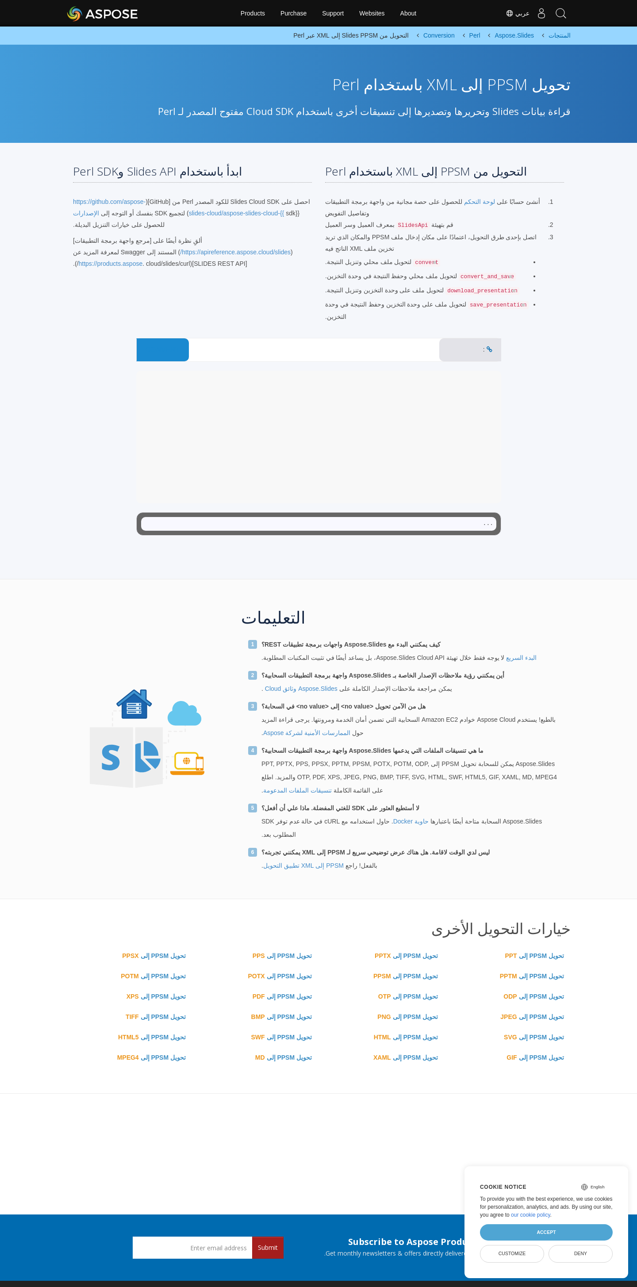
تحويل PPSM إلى (534, 955)
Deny (580, 1253)
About (408, 13)
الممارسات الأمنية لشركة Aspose (306, 732)
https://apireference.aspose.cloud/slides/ (235, 252)
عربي (512, 13)
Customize (512, 1253)
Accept (546, 1232)
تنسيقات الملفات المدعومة (297, 790)
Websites (371, 13)
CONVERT (163, 349)
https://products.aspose (110, 263)
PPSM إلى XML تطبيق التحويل (303, 865)
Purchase (293, 13)
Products (253, 13)
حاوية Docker (411, 821)
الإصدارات (86, 213)
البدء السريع (520, 657)
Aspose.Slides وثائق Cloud (300, 688)
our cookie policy (530, 1215)
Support (333, 13)
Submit (268, 1247)
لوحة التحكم (478, 201)
